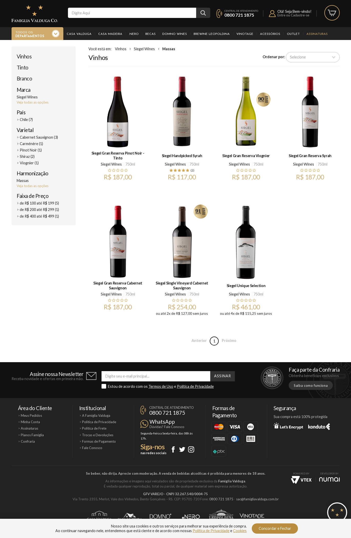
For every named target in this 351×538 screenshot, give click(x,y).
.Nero (134, 34)
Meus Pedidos (31, 415)
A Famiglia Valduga (96, 415)
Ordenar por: (274, 57)
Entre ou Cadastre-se (293, 15)
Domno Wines (174, 34)
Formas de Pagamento (99, 441)
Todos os (29, 34)
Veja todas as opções (32, 102)
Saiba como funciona (311, 385)
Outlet (293, 34)
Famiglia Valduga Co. (35, 13)
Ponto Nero (191, 516)
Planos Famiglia (32, 435)
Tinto (22, 67)
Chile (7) (26, 119)
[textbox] (132, 13)
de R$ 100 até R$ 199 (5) (39, 203)
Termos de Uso (160, 386)
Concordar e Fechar (275, 528)
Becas (150, 34)
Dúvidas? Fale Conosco (166, 427)
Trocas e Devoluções (97, 435)
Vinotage (244, 34)
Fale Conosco (92, 448)
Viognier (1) (29, 163)
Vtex (301, 480)
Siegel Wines (144, 49)
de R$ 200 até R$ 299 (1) (39, 209)
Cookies (240, 531)
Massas (168, 49)
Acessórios (270, 34)
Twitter (182, 449)
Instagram (191, 449)
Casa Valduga (79, 34)
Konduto (319, 426)
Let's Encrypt (288, 426)
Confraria (28, 441)
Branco (24, 78)
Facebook (173, 449)
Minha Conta (30, 422)
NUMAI (329, 479)
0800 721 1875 (239, 15)
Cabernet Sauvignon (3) (39, 137)
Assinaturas (317, 34)
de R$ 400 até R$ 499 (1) (39, 216)
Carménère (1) (31, 143)
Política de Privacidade (195, 386)
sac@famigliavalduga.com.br (257, 499)
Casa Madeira (110, 34)
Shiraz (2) (27, 156)
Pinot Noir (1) (31, 150)
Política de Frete (94, 428)
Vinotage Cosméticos (252, 516)
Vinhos (24, 56)
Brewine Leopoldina (212, 34)
